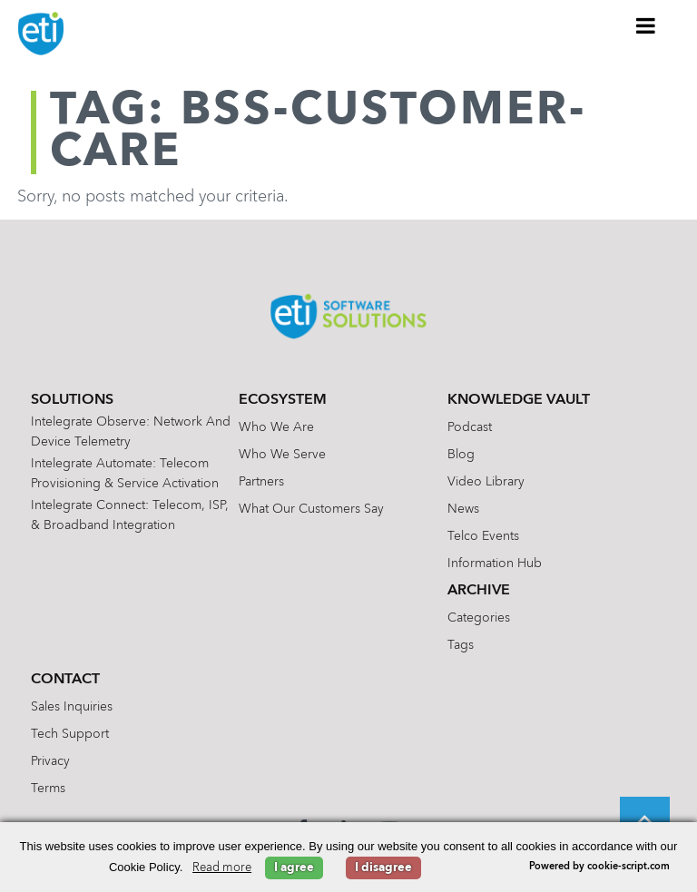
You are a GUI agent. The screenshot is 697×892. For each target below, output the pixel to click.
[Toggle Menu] (646, 25)
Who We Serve (282, 454)
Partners (261, 481)
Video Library (486, 481)
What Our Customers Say (311, 509)
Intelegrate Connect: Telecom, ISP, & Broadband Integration (130, 515)
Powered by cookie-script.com (599, 867)
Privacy (50, 761)
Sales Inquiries (72, 707)
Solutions (72, 400)
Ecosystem (283, 400)
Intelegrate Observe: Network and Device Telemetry (131, 432)
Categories (478, 618)
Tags (460, 645)
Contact (65, 679)
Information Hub (494, 563)
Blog (461, 454)
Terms (48, 788)
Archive (478, 590)
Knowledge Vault (518, 400)
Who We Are (276, 427)
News (463, 509)
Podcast (469, 427)
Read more (221, 868)
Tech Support (70, 734)
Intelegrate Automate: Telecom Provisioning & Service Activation (125, 473)
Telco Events (483, 536)
